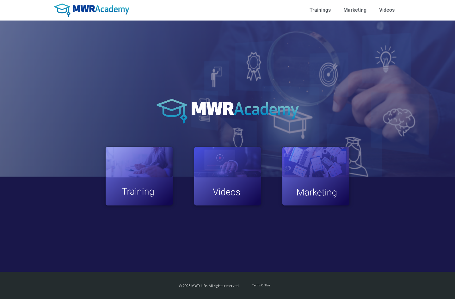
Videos (387, 10)
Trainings (320, 10)
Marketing (354, 10)
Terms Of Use (261, 285)
